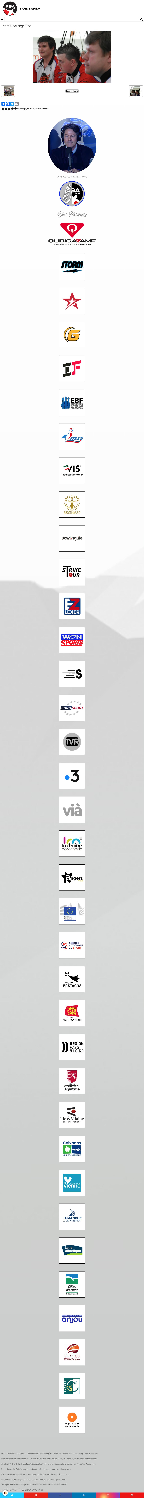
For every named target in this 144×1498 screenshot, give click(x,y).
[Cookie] (5, 1493)
